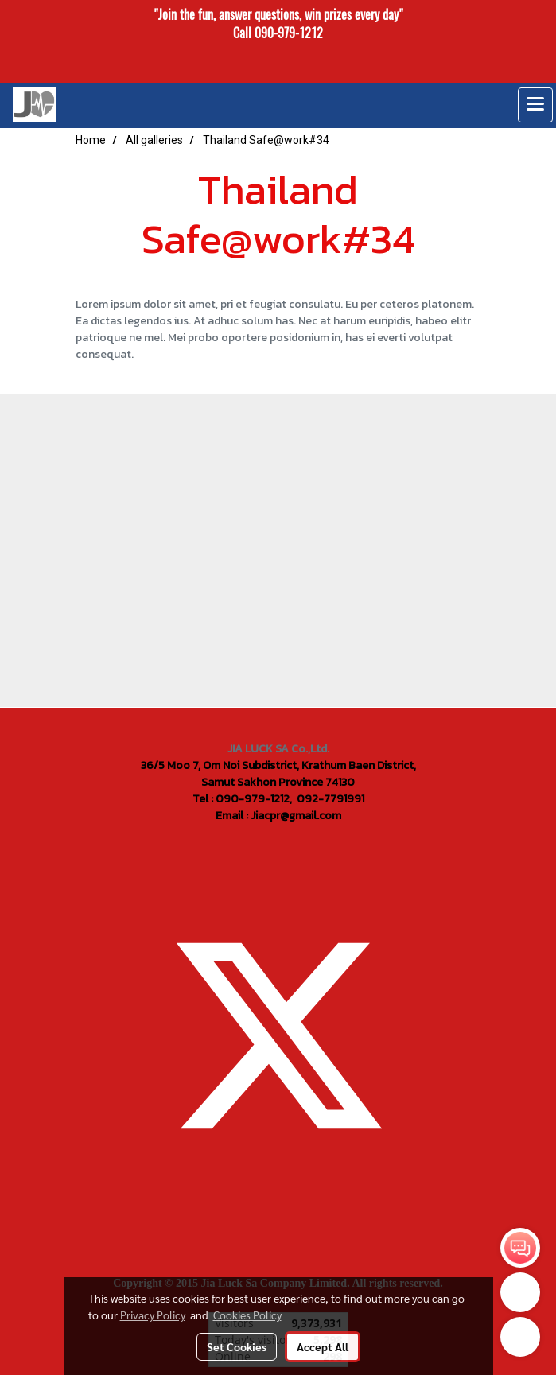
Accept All (322, 1346)
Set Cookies (236, 1346)
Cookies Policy (247, 1314)
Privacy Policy (152, 1314)
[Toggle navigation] (535, 104)
